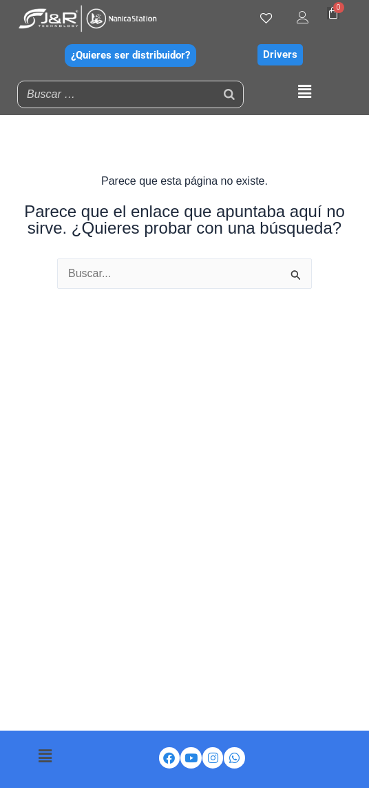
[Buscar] (229, 94)
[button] (304, 92)
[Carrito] (333, 13)
